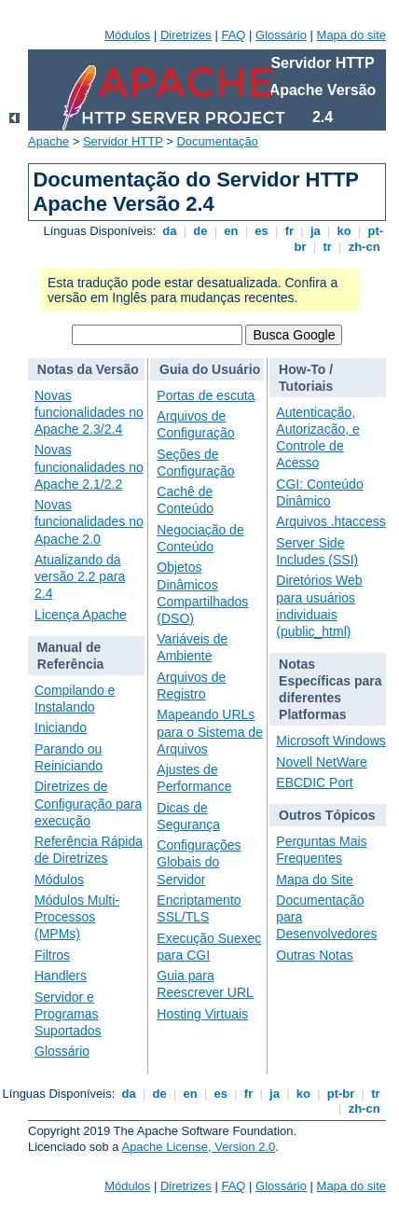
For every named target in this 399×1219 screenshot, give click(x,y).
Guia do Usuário (209, 369)
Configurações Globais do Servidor (199, 862)
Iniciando (60, 727)
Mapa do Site (314, 879)
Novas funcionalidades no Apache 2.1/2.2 (89, 466)
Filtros (52, 955)
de (200, 231)
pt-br (340, 1094)
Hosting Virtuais (202, 1013)
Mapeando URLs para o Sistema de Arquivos (210, 731)
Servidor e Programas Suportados (68, 1014)
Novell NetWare (321, 762)
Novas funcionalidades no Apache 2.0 (89, 521)
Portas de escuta (206, 395)
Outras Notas (314, 955)
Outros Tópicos (327, 815)
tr (328, 247)
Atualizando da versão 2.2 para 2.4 (79, 576)
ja (315, 231)
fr (289, 231)
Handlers (60, 975)
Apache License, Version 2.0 (198, 1147)
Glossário (281, 35)
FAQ (233, 35)
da (169, 231)
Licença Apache (80, 614)
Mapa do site (351, 35)
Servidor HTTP (123, 141)
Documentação (216, 141)
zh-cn (364, 247)
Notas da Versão (88, 369)
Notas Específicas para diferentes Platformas (330, 690)
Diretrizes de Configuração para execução (88, 803)
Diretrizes (186, 35)
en (231, 231)
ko (344, 231)
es (262, 231)
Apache (48, 141)
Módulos (127, 35)
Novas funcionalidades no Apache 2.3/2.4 (89, 412)
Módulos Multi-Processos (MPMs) (76, 917)
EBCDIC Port (314, 782)
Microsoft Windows (330, 740)
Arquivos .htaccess (331, 521)
